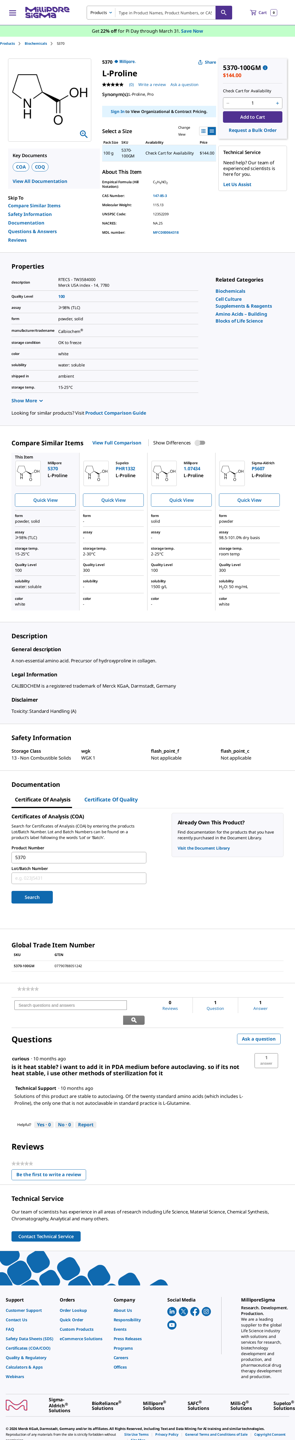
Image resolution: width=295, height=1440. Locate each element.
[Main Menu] (12, 13)
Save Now (192, 31)
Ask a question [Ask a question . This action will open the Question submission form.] (184, 84)
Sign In (117, 111)
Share (207, 62)
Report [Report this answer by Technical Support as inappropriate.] (86, 1110)
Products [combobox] (98, 12)
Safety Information (30, 214)
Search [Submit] (32, 897)
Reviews (17, 240)
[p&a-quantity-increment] (277, 103)
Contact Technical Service (46, 1222)
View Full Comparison (116, 443)
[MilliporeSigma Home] (47, 12)
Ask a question (259, 1024)
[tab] (12, 43)
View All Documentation (40, 181)
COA (21, 167)
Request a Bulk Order (253, 130)
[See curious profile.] (21, 1044)
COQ (40, 167)
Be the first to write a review (51, 1161)
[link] (230, 291)
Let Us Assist (237, 184)
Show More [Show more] (27, 400)
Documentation (26, 223)
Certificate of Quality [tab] (111, 799)
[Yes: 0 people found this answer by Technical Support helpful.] (44, 1110)
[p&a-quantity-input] (252, 103)
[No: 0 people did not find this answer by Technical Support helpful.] (64, 1110)
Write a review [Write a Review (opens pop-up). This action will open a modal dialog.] (152, 84)
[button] (266, 1046)
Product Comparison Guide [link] (115, 413)
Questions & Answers (32, 231)
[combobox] (159, 12)
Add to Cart (252, 117)
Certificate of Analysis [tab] (43, 799)
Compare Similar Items (34, 205)
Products (7, 43)
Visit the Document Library (204, 848)
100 (61, 296)
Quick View (45, 500)
